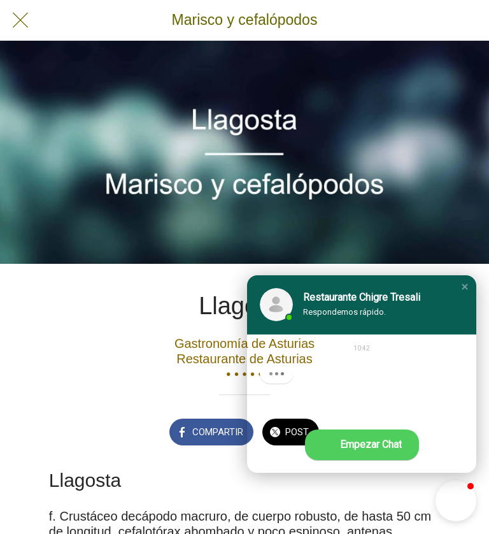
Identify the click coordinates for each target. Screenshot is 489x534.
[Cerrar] (20, 20)
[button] (464, 286)
